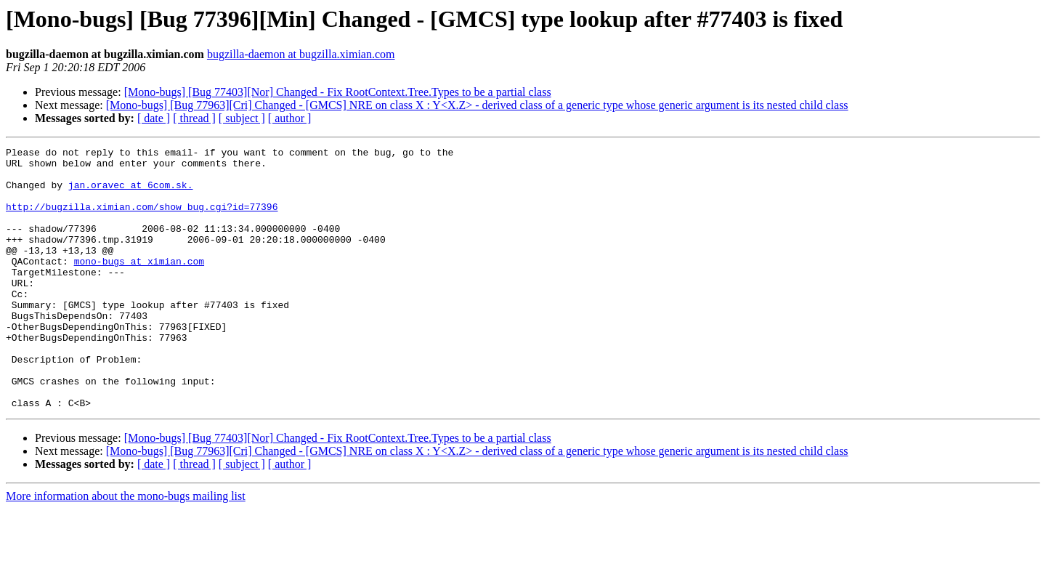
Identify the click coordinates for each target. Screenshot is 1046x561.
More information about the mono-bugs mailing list (126, 548)
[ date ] (153, 118)
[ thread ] (194, 118)
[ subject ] (242, 118)
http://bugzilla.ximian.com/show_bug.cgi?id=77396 (141, 219)
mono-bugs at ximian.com (139, 284)
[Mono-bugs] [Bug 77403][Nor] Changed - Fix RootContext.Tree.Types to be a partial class (337, 92)
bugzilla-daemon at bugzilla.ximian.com (301, 54)
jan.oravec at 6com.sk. (130, 193)
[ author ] (290, 118)
